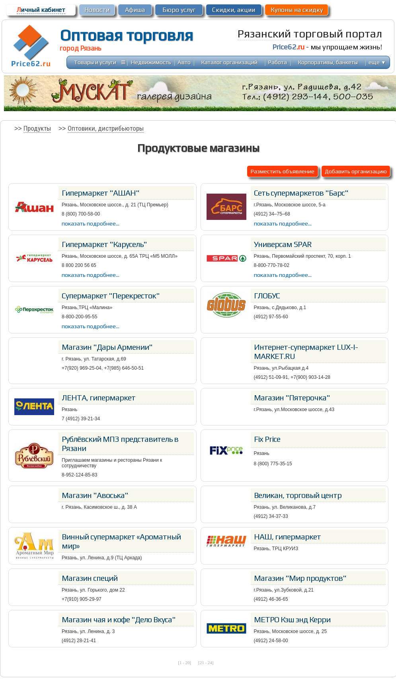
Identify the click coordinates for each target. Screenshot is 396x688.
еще (377, 62)
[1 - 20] (184, 662)
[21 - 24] (206, 662)
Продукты (37, 128)
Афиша (135, 10)
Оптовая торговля (126, 35)
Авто (184, 62)
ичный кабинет (41, 10)
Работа (277, 62)
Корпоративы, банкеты (328, 62)
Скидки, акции (233, 10)
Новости (96, 10)
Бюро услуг (178, 10)
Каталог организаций (229, 62)
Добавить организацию (356, 171)
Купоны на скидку (297, 10)
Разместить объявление (282, 171)
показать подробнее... (90, 223)
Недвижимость (151, 62)
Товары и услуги (95, 62)
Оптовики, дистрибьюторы (106, 128)
